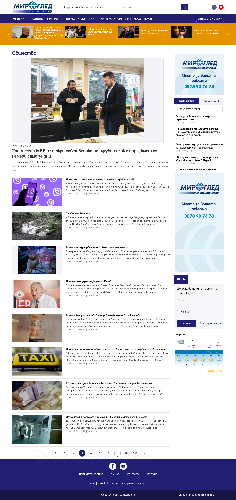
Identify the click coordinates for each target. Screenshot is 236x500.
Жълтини (87, 18)
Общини (18, 18)
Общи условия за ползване (118, 494)
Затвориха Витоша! (78, 213)
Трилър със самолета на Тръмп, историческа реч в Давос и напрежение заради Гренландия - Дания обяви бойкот (48, 33)
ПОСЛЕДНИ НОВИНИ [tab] (211, 101)
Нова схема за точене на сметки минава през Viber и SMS (100, 179)
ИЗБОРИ (152, 474)
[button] (26, 19)
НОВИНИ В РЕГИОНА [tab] (186, 101)
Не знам (186, 311)
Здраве (147, 18)
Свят (128, 18)
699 (126, 453)
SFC (212, 494)
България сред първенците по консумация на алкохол (97, 247)
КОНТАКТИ (133, 474)
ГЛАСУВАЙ (186, 323)
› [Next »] (144, 453)
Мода (137, 18)
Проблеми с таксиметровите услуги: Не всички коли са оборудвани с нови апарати (116, 349)
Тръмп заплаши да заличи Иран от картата (154, 32)
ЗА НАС (115, 474)
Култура (106, 18)
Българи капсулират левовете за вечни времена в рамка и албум (104, 315)
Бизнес (70, 18)
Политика (37, 18)
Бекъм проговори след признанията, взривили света (100, 32)
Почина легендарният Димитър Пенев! (89, 281)
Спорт (118, 18)
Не (182, 306)
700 (135, 453)
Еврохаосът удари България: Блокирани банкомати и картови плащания (109, 383)
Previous (9, 34)
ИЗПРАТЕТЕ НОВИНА (210, 18)
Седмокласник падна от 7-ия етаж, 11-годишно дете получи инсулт (106, 417)
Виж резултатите (210, 323)
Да (182, 300)
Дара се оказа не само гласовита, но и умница (206, 32)
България (53, 18)
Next (226, 34)
